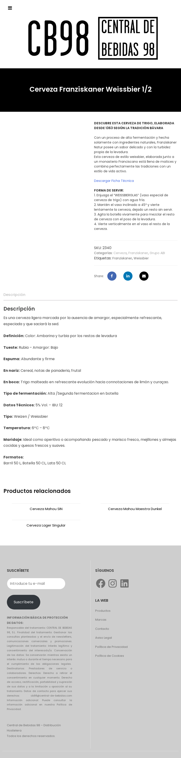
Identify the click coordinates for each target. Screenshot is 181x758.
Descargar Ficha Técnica (114, 180)
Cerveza (120, 253)
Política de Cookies (109, 656)
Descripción (14, 294)
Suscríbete (23, 602)
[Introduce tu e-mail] (36, 583)
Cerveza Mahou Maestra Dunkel (135, 508)
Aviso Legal (103, 638)
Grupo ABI (157, 253)
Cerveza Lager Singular (46, 525)
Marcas (100, 619)
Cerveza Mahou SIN (46, 508)
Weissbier (141, 258)
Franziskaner (138, 253)
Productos (103, 611)
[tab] (14, 295)
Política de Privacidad (111, 647)
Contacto (102, 629)
